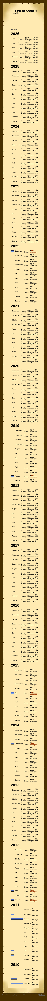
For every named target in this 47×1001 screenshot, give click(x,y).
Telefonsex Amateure (25, 11)
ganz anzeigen (33, 251)
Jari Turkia (42, 995)
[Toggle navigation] (15, 20)
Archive (16, 13)
